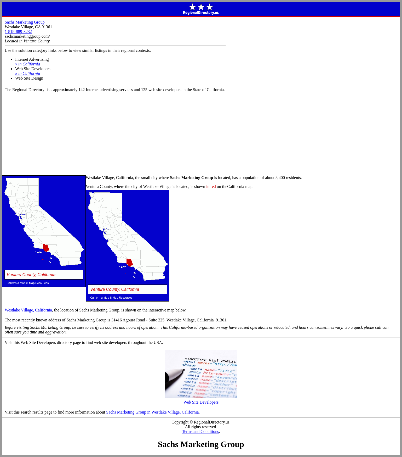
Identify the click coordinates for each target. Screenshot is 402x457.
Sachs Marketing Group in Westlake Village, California (152, 412)
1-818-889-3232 (18, 31)
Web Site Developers (201, 400)
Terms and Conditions (200, 431)
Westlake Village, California (28, 310)
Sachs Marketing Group (25, 22)
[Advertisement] (201, 136)
